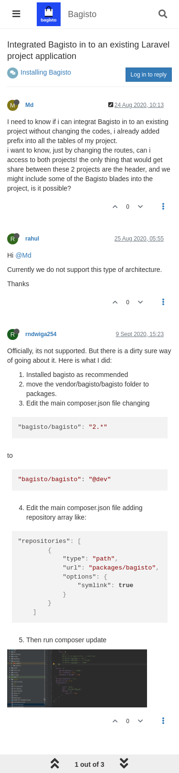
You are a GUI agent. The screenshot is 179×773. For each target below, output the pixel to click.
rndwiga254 (40, 334)
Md (29, 105)
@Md (23, 255)
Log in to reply (149, 74)
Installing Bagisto (46, 72)
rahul (32, 238)
